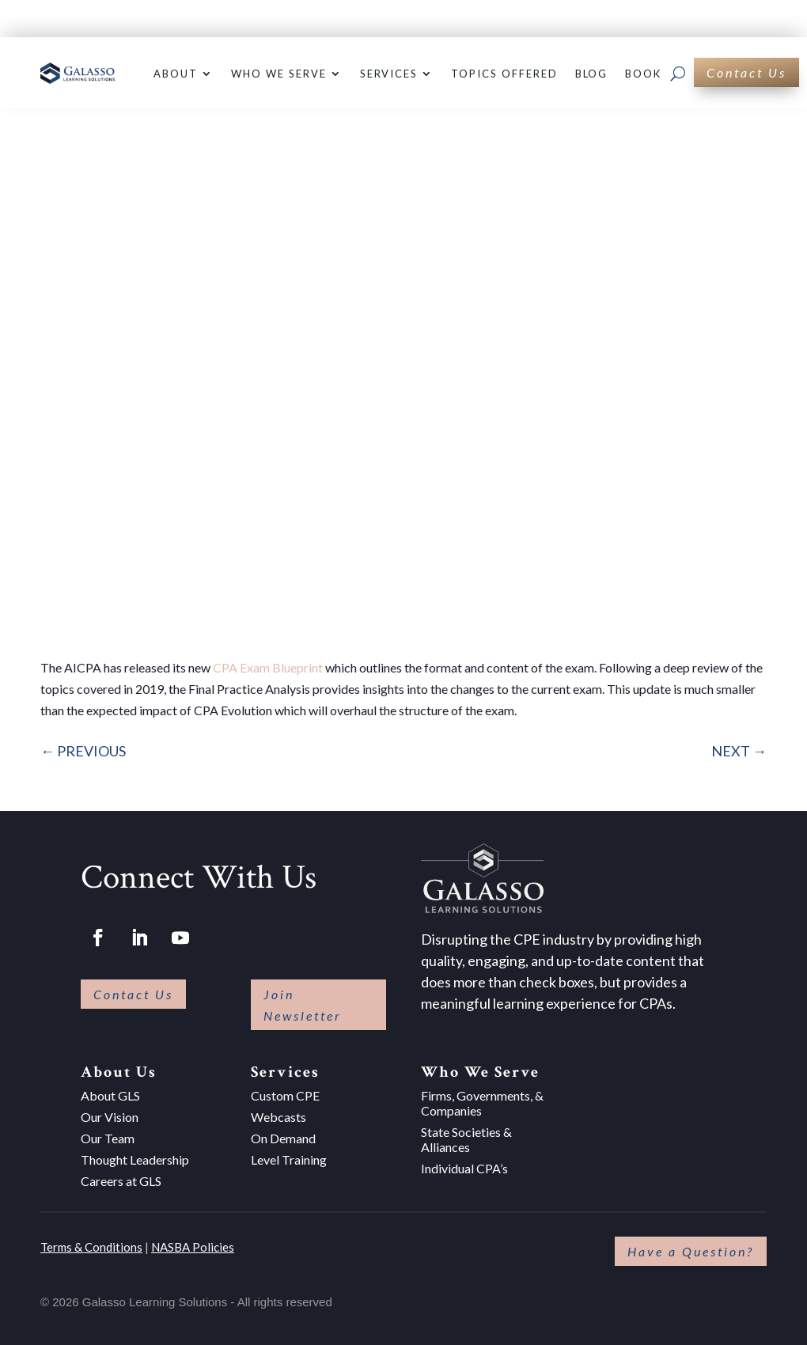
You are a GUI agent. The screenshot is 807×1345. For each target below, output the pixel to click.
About (175, 73)
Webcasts (278, 1116)
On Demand (283, 1138)
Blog (591, 73)
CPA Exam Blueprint (268, 667)
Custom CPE (285, 1095)
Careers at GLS (121, 1180)
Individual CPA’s (464, 1168)
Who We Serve (278, 73)
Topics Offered (504, 73)
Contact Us (746, 72)
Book (643, 73)
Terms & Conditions (91, 1247)
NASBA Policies (192, 1247)
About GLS (110, 1095)
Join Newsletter (302, 1005)
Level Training (289, 1159)
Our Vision (109, 1116)
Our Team (107, 1138)
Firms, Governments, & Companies (482, 1103)
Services (389, 73)
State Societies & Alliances (466, 1139)
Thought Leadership (135, 1159)
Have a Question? (690, 1251)
